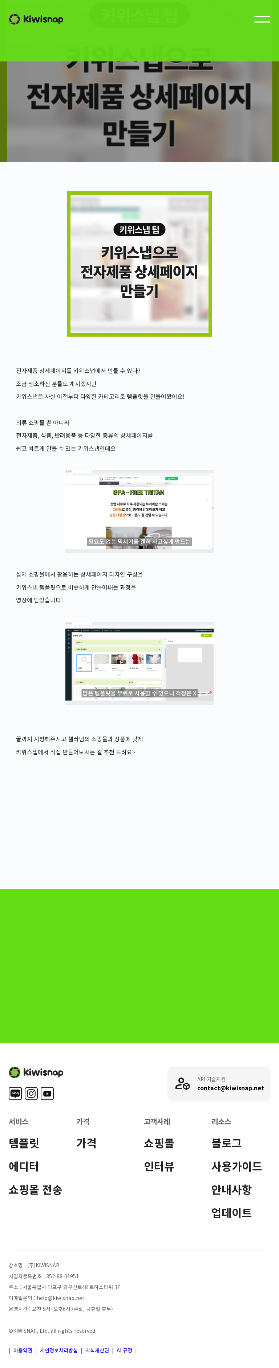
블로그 (226, 1143)
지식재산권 (97, 1350)
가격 (86, 1143)
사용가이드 (236, 1166)
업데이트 (231, 1212)
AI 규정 (124, 1350)
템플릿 (24, 1143)
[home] (36, 19)
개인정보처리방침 (59, 1350)
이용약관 (22, 1350)
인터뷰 (159, 1166)
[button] (262, 19)
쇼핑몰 (159, 1143)
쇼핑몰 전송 (35, 1189)
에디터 (24, 1166)
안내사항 (231, 1189)
